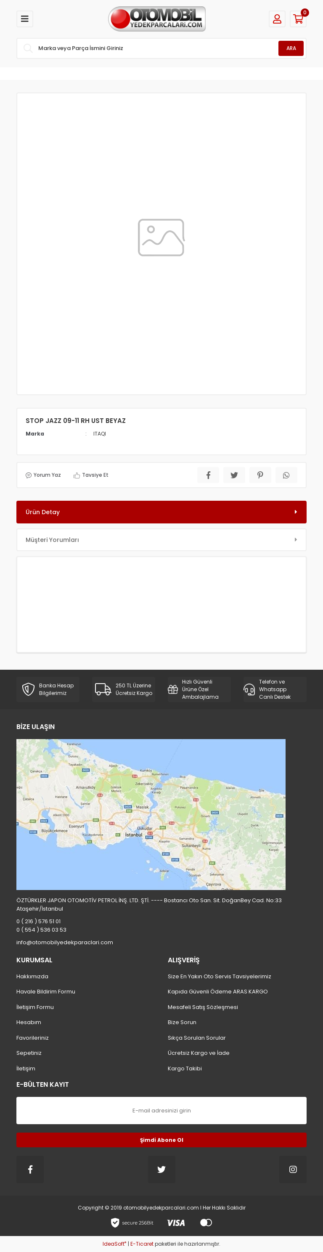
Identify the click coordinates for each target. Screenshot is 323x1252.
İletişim (25, 1068)
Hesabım (28, 1022)
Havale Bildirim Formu (45, 992)
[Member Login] (277, 19)
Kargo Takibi (185, 1068)
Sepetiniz (29, 1053)
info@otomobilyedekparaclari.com (64, 942)
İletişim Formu (35, 1007)
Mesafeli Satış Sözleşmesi (203, 1007)
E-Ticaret (142, 1243)
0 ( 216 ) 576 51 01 (38, 921)
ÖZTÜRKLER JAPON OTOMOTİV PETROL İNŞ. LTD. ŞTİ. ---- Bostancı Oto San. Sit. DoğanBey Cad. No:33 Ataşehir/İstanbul (149, 904)
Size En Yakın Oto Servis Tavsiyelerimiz (219, 976)
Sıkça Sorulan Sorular (197, 1038)
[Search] (161, 48)
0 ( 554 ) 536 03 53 (41, 930)
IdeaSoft (114, 1243)
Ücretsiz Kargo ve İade (199, 1053)
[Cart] (298, 19)
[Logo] (157, 19)
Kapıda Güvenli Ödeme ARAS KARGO (218, 992)
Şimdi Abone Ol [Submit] (161, 1140)
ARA (291, 48)
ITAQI (99, 433)
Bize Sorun (182, 1022)
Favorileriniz (32, 1038)
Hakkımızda (32, 976)
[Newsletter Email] (161, 1110)
